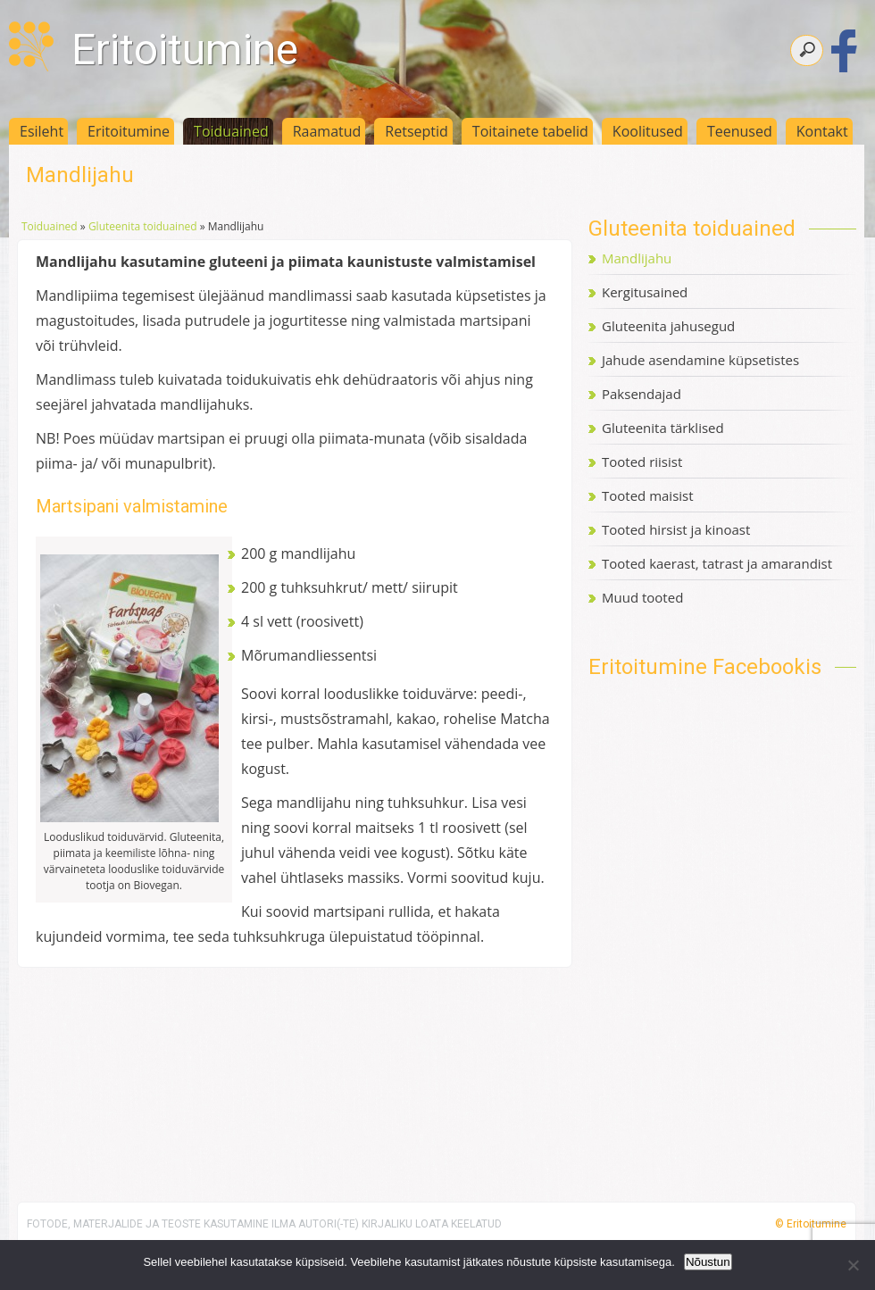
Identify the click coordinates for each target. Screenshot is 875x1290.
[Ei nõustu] (853, 1265)
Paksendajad (641, 394)
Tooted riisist (642, 461)
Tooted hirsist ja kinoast (676, 529)
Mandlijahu (636, 258)
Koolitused (647, 131)
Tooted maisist (648, 495)
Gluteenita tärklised (663, 428)
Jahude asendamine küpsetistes (700, 360)
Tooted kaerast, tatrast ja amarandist (717, 563)
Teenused (739, 131)
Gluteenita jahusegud (668, 326)
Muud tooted (642, 597)
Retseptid (416, 131)
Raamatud (327, 131)
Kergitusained (645, 292)
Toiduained (231, 131)
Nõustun (708, 1262)
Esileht (41, 131)
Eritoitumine (184, 49)
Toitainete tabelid (530, 131)
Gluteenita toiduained (142, 226)
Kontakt (822, 131)
